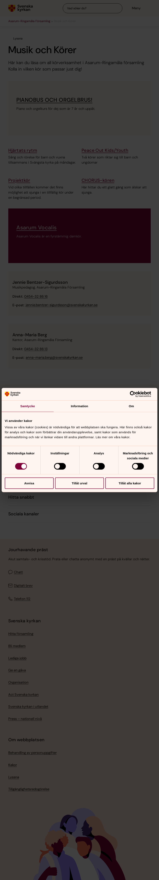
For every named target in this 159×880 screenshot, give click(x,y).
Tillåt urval (79, 483)
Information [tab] (79, 406)
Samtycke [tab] (27, 406)
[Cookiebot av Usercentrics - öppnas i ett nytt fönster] (136, 394)
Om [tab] (131, 406)
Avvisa (29, 483)
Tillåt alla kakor (130, 483)
